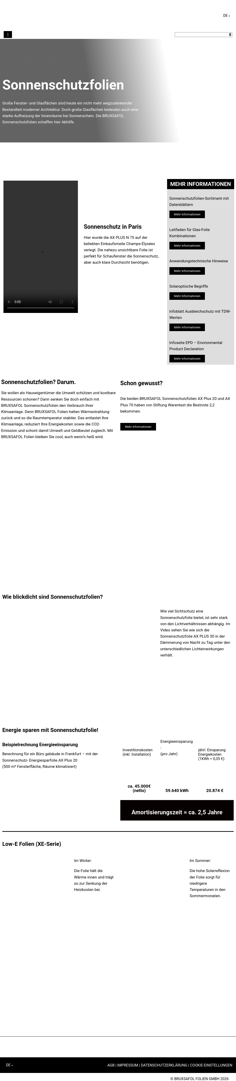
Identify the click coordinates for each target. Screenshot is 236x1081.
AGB (111, 1065)
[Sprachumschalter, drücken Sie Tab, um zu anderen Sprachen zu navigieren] (226, 16)
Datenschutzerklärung (164, 1065)
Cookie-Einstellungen (211, 1065)
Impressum (127, 1065)
